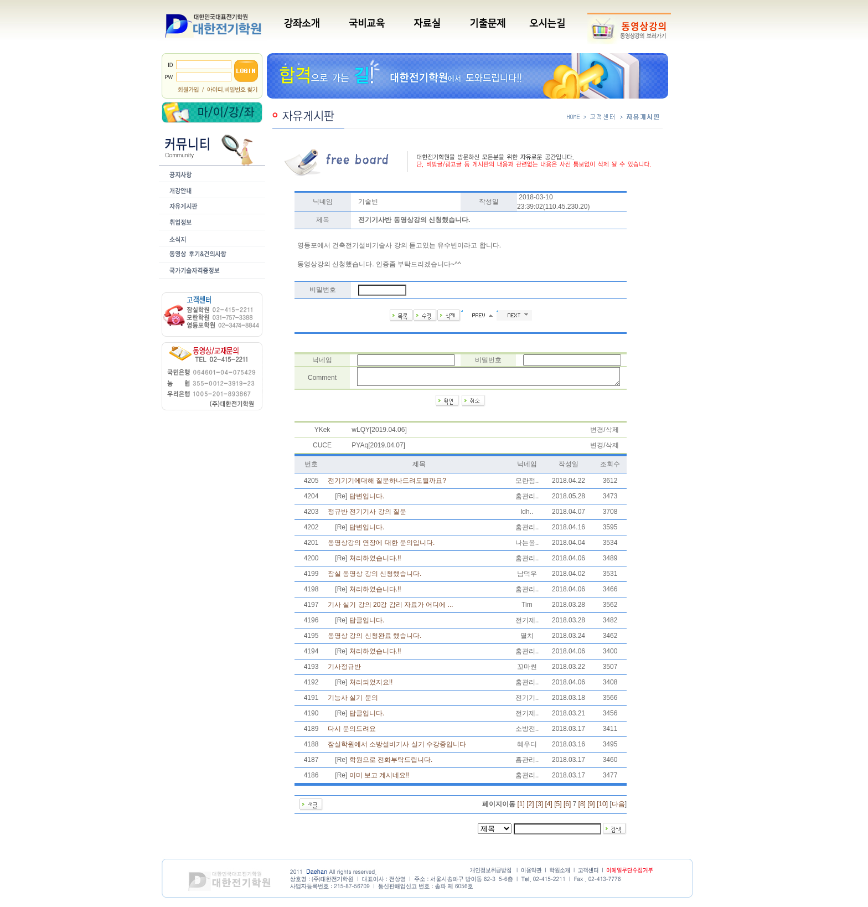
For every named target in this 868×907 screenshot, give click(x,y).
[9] (591, 807)
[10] (602, 807)
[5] (557, 807)
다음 (618, 807)
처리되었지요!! (371, 685)
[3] (539, 807)
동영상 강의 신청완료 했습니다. (374, 639)
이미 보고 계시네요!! (379, 778)
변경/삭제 (604, 433)
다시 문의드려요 (352, 732)
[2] (530, 807)
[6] (567, 807)
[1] (520, 807)
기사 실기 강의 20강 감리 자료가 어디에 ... (390, 608)
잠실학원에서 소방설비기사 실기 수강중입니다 (397, 747)
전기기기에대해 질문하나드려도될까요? (387, 484)
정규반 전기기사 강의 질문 (367, 515)
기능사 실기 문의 (353, 701)
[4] (548, 807)
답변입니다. (366, 499)
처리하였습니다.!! (375, 561)
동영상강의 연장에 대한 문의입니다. (381, 546)
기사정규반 (344, 670)
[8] (582, 807)
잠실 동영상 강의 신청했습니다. (374, 577)
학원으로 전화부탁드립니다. (391, 763)
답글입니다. (366, 623)
